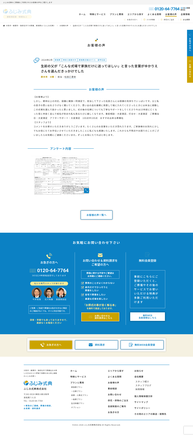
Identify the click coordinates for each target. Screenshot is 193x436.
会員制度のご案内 (117, 406)
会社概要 (185, 19)
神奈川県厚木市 (69, 60)
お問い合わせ (115, 394)
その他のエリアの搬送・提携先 (150, 413)
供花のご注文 (167, 19)
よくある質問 (154, 14)
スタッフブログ (143, 385)
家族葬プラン (76, 387)
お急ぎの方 (113, 412)
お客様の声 (171, 14)
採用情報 (140, 389)
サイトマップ (141, 402)
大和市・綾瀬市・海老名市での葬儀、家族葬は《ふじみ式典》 (30, 25)
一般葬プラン (76, 399)
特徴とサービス (78, 376)
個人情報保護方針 (143, 396)
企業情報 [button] (185, 14)
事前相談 (112, 388)
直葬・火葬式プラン (79, 395)
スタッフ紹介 (142, 381)
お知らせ (138, 370)
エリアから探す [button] (135, 14)
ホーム (82, 14)
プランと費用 (77, 382)
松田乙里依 (70, 76)
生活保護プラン (77, 403)
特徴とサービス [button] (98, 14)
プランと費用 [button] (116, 14)
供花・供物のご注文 (118, 400)
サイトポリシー (142, 408)
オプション (76, 407)
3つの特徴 (149, 19)
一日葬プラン (76, 391)
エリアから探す (116, 370)
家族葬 (57, 60)
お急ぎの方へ (131, 20)
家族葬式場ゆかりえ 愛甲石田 (92, 60)
